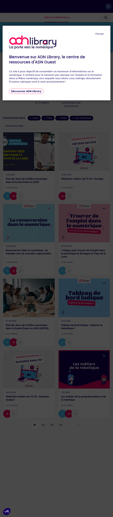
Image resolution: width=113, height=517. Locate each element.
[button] (7, 511)
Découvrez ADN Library (26, 91)
